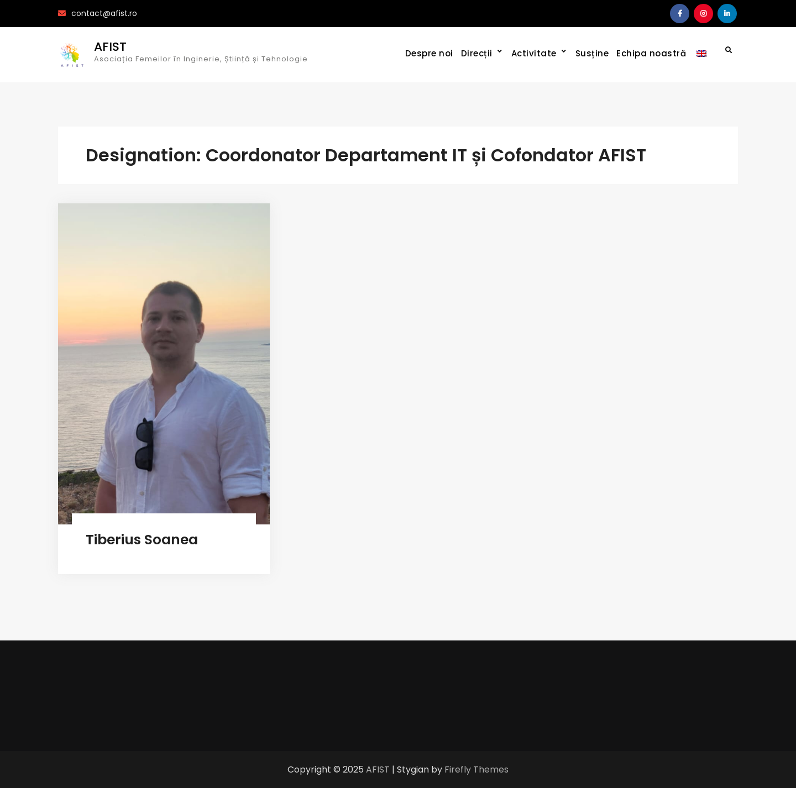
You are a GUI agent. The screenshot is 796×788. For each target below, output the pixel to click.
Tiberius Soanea (142, 539)
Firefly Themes (476, 769)
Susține (592, 53)
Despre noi (429, 53)
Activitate (534, 53)
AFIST (110, 46)
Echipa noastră (651, 53)
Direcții (477, 53)
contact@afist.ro (104, 13)
